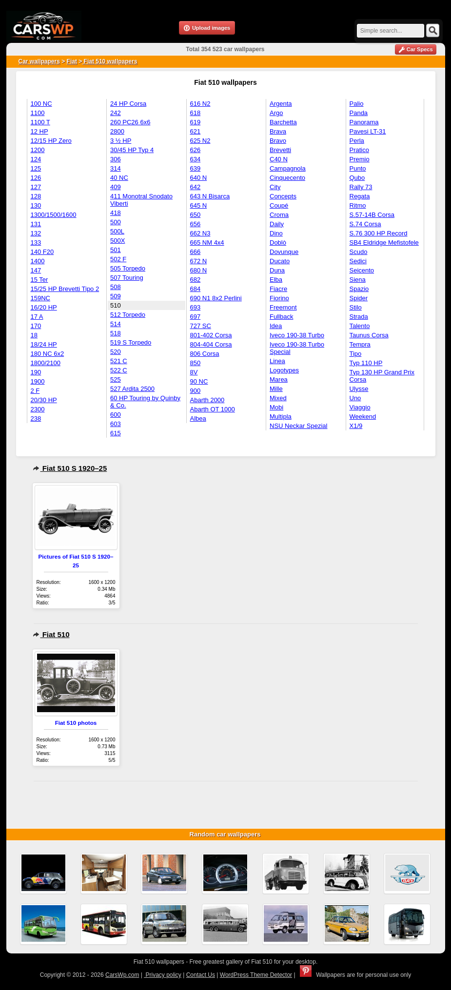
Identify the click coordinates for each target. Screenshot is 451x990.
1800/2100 (45, 363)
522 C (118, 370)
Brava (278, 131)
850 (195, 363)
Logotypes (284, 370)
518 (115, 333)
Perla (357, 140)
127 (36, 187)
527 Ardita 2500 (132, 388)
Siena (358, 279)
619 (195, 122)
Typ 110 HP (366, 363)
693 (195, 307)
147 (36, 270)
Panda (359, 112)
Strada (359, 316)
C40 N (279, 159)
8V (194, 372)
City (275, 187)
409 (115, 187)
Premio (360, 159)
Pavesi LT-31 (368, 131)
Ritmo (358, 205)
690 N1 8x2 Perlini (216, 298)
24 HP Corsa (128, 103)
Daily (277, 224)
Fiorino (279, 298)
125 (36, 168)
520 (115, 351)
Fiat (72, 61)
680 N (198, 270)
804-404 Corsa (211, 344)
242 (115, 112)
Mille (276, 388)
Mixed (278, 398)
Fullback (281, 316)
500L (117, 231)
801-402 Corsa (211, 335)
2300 (38, 409)
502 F (118, 259)
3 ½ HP (120, 140)
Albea (198, 418)
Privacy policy (162, 974)
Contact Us (200, 974)
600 (115, 414)
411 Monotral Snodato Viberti (141, 200)
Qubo (357, 177)
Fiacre (278, 288)
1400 (38, 261)
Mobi (276, 407)
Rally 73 (361, 187)
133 (36, 242)
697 (195, 316)
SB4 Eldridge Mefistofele (384, 242)
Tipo (356, 353)
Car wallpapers (39, 61)
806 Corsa (204, 353)
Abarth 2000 (207, 400)
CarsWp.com (122, 974)
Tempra (360, 344)
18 (34, 335)
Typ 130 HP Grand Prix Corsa (382, 376)
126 (36, 177)
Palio (357, 103)
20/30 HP (44, 400)
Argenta (281, 103)
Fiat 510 (51, 634)
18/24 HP (44, 344)
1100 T (40, 122)
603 (115, 423)
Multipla (281, 416)
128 (36, 196)
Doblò (278, 242)
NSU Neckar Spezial (299, 425)
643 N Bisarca (210, 196)
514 (115, 324)
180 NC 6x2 (47, 353)
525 (115, 379)
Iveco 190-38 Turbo (297, 335)
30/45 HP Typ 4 (132, 150)
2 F (35, 390)
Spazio (359, 288)
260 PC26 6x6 (130, 122)
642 (195, 187)
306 (115, 159)
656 (195, 224)
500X (117, 240)
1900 (38, 381)
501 (115, 249)
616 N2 (200, 103)
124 (36, 159)
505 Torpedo (127, 268)
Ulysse (359, 388)
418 (115, 212)
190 (36, 372)
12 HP (39, 131)
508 (115, 287)
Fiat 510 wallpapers (109, 61)
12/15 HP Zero (51, 140)
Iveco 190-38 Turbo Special (297, 348)
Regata (360, 196)
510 (115, 305)
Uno (355, 398)
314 (115, 168)
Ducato (280, 261)
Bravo (278, 140)
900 (195, 390)
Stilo (356, 307)
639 (195, 168)
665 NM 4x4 (207, 242)
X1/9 (356, 425)
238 (36, 418)
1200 (38, 150)
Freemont (283, 307)
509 (115, 296)
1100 (38, 112)
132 (36, 233)
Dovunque (284, 251)
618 (195, 112)
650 (195, 214)
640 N (198, 177)
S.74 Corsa (365, 224)
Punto (358, 168)
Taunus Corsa (369, 335)
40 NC (119, 177)
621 (195, 131)
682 (195, 279)
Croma (279, 214)
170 (36, 326)
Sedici (358, 261)
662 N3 (200, 233)
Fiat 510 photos (76, 722)
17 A (37, 316)
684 (195, 288)
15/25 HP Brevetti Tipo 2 (65, 288)
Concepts (283, 196)
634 (195, 159)
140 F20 (42, 251)
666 (195, 251)
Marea (279, 379)
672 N (198, 261)
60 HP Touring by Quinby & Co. (145, 401)
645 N (198, 205)
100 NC (41, 103)
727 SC (200, 326)
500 (115, 222)
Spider (359, 298)
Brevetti (280, 150)
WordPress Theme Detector (256, 974)
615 (115, 433)
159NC (40, 298)
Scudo (359, 251)
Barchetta (283, 122)
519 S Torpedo (130, 342)
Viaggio (360, 407)
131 (36, 224)
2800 (117, 131)
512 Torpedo (127, 314)
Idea (276, 326)
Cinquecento (287, 177)
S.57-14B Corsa (372, 214)
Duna (277, 270)
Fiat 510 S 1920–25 (70, 468)
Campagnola (288, 168)
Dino (276, 233)
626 (195, 150)
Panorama (364, 122)
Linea (277, 361)
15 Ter (39, 279)
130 (36, 205)
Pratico (359, 150)
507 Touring (126, 277)
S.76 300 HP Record (379, 233)
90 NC (199, 381)
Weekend (363, 416)
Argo (276, 112)
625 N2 (200, 140)
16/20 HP (44, 307)
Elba (276, 279)
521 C (118, 361)
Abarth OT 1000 (212, 409)
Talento (360, 326)
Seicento (362, 270)
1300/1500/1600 (54, 214)
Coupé (279, 205)
